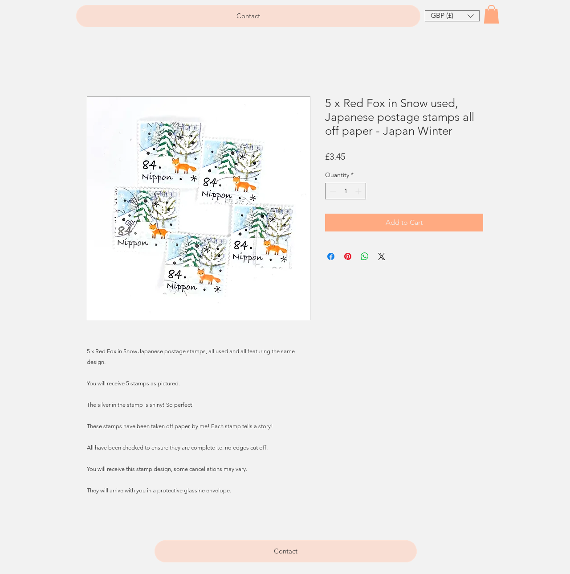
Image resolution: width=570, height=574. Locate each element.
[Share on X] (381, 256)
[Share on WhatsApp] (364, 256)
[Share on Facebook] (331, 256)
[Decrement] (332, 191)
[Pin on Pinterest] (347, 256)
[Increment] (359, 191)
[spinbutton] (346, 191)
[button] (452, 15)
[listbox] (452, 15)
